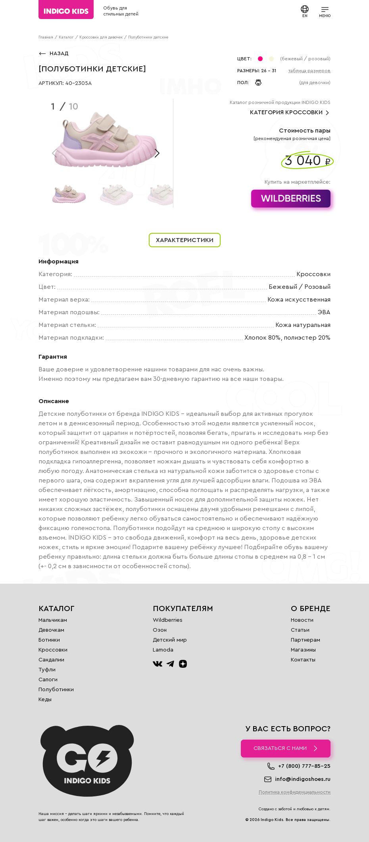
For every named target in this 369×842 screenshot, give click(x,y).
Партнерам (305, 640)
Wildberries (168, 620)
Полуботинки (56, 689)
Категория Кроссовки (290, 112)
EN (304, 11)
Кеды (45, 699)
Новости (302, 620)
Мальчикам (52, 620)
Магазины (303, 650)
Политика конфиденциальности (295, 792)
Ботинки (49, 640)
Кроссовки (52, 650)
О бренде (311, 609)
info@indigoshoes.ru (303, 779)
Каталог (66, 37)
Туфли (47, 670)
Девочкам (51, 630)
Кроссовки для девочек (101, 37)
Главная (45, 37)
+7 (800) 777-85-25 (304, 766)
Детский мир (170, 640)
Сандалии (51, 660)
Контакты (303, 660)
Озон (160, 630)
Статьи (300, 630)
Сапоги (48, 679)
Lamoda (163, 650)
